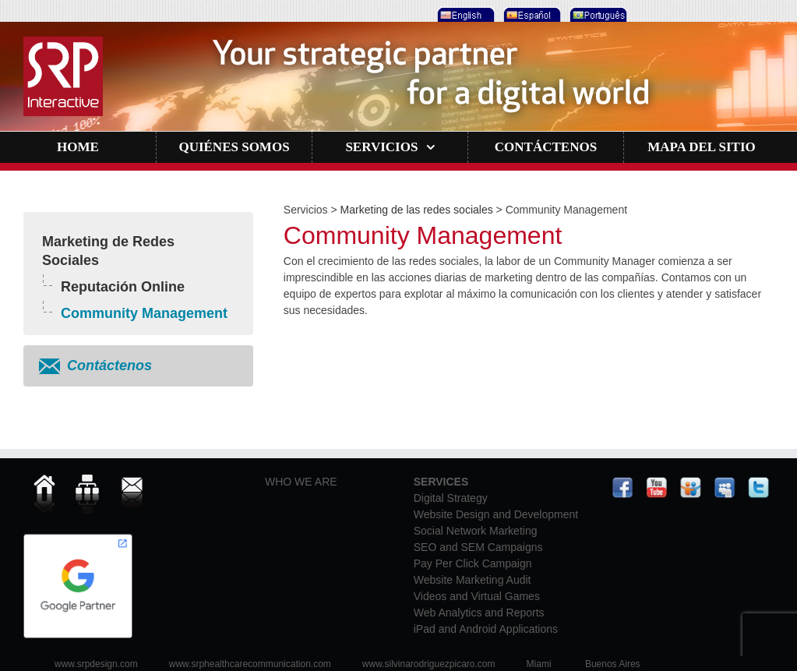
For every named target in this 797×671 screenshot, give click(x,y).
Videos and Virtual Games (477, 596)
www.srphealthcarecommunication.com (250, 664)
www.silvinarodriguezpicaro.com (428, 664)
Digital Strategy (451, 498)
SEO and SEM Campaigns (478, 547)
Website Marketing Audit (472, 580)
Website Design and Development (496, 514)
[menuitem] (464, 11)
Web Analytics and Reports (479, 612)
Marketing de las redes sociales (416, 209)
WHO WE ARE (301, 481)
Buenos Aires (612, 664)
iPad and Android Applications (486, 629)
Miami (539, 664)
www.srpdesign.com (96, 664)
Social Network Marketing (476, 530)
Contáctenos (109, 365)
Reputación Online (123, 287)
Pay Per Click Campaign (473, 563)
